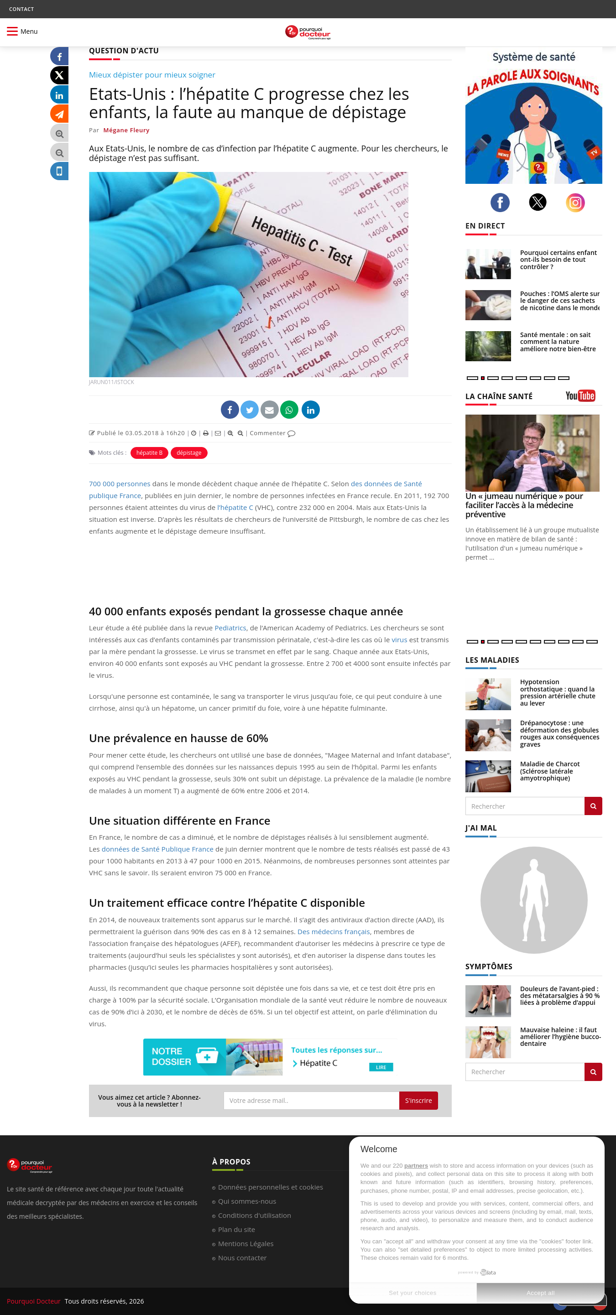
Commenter (273, 433)
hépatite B (149, 453)
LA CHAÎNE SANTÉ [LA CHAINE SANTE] (499, 396)
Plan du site (236, 1229)
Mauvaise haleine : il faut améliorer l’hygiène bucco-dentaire (560, 1036)
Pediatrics (230, 627)
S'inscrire (418, 1100)
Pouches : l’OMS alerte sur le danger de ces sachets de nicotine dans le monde (560, 300)
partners (416, 1165)
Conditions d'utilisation (254, 1215)
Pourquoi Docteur (35, 1301)
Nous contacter (242, 1257)
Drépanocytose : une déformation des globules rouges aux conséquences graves (560, 733)
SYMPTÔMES (488, 967)
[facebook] (503, 202)
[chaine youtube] (584, 399)
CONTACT (21, 8)
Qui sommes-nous (247, 1201)
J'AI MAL (481, 828)
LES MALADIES (492, 660)
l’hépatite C (235, 507)
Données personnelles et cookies (270, 1186)
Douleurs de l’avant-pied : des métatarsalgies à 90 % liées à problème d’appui (560, 995)
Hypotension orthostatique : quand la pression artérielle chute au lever (557, 692)
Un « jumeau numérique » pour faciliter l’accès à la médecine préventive (524, 505)
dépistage (189, 453)
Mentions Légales (246, 1243)
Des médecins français (334, 931)
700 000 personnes (120, 483)
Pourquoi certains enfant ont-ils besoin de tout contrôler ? (558, 259)
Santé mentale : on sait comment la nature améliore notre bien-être (558, 341)
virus (399, 639)
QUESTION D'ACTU (124, 51)
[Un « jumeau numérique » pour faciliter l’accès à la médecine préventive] (533, 453)
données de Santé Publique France (158, 848)
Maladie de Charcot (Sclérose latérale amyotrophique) (550, 770)
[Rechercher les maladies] (593, 806)
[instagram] (578, 203)
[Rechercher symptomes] (593, 1072)
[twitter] (540, 202)
